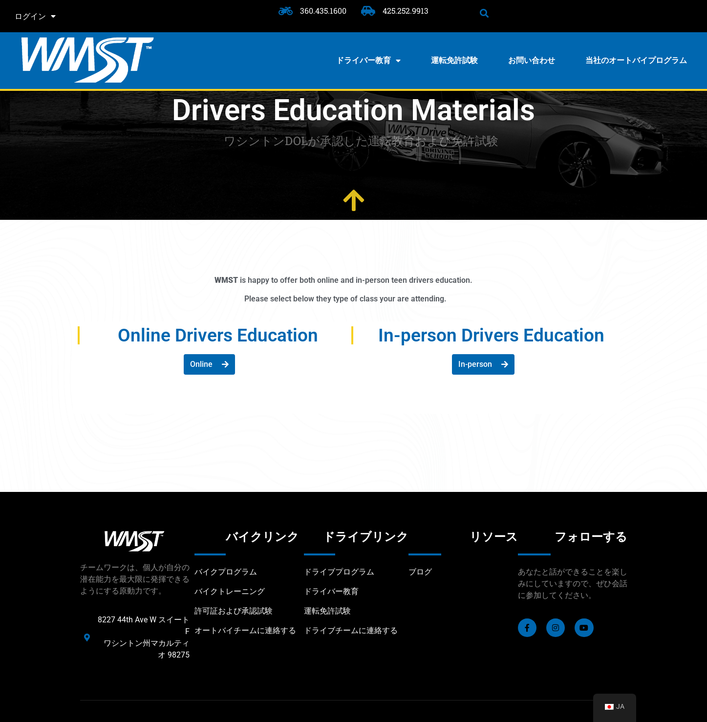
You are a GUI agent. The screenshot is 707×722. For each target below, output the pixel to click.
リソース (494, 537)
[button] (484, 13)
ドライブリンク (365, 537)
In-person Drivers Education (491, 335)
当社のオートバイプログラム (636, 60)
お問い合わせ (531, 60)
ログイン (35, 16)
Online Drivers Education (218, 335)
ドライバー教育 (368, 60)
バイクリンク (262, 537)
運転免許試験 (454, 60)
